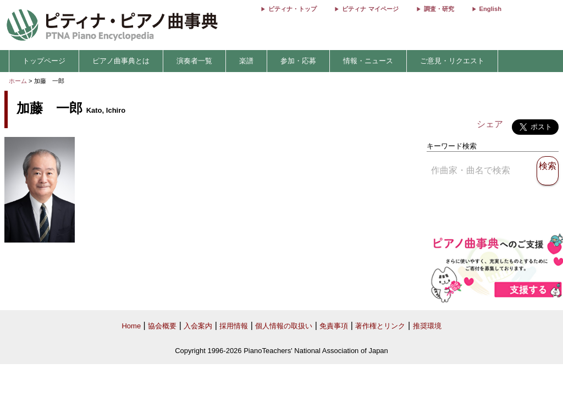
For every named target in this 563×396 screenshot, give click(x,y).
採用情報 (233, 326)
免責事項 (333, 326)
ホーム (18, 81)
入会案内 (198, 326)
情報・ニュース (368, 61)
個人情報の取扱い (283, 326)
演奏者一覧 (194, 61)
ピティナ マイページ (370, 9)
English (490, 9)
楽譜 (246, 61)
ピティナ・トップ (292, 9)
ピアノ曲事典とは (121, 61)
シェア (490, 124)
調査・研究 (439, 9)
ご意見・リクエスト (452, 61)
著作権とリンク (380, 326)
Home (131, 326)
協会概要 (162, 326)
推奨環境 (427, 326)
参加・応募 (298, 61)
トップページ (44, 61)
